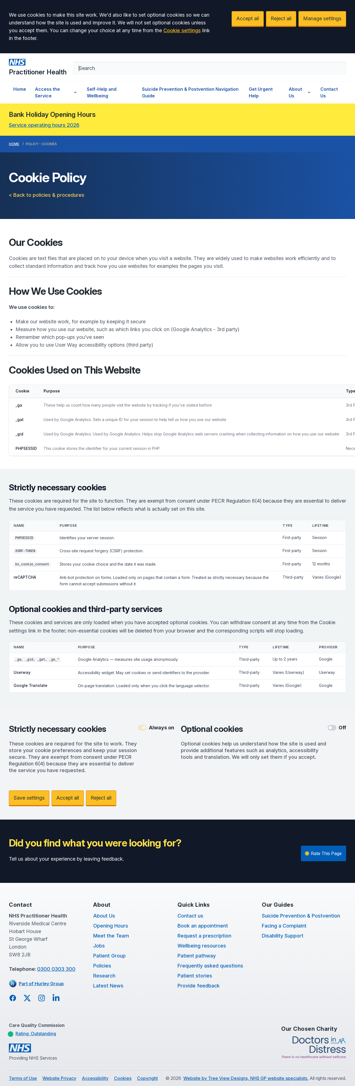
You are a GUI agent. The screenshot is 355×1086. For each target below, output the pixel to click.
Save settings (29, 798)
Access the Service (56, 92)
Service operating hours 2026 (44, 125)
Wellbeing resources (202, 946)
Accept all (247, 18)
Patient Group (109, 956)
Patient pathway (197, 956)
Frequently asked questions (210, 966)
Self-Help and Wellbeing (101, 92)
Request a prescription (204, 936)
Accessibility (95, 1078)
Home (19, 89)
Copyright (147, 1078)
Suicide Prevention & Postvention (301, 916)
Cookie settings (182, 30)
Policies (102, 966)
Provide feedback (199, 986)
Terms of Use (23, 1078)
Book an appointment (203, 926)
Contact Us (329, 92)
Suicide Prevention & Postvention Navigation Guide (190, 92)
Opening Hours (110, 926)
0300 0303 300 (56, 969)
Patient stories (195, 976)
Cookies (122, 1078)
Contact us (190, 916)
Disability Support (282, 936)
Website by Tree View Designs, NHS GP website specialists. (245, 1078)
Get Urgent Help (261, 92)
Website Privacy (59, 1078)
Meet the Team (111, 936)
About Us (300, 92)
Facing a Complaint (284, 926)
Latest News (108, 986)
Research (104, 976)
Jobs (99, 946)
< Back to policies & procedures (46, 195)
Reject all (281, 18)
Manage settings (322, 18)
